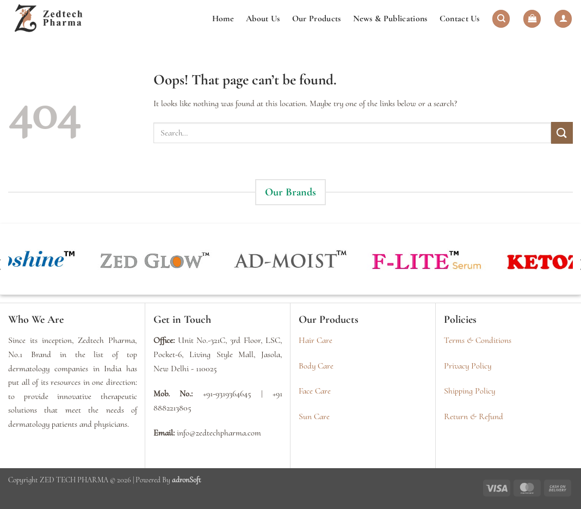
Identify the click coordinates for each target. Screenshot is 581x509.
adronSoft (186, 480)
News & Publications (390, 18)
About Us (263, 18)
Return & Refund (473, 416)
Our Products (316, 18)
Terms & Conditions (477, 340)
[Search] (501, 19)
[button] (532, 19)
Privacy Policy (467, 365)
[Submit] (562, 132)
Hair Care (315, 340)
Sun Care (314, 416)
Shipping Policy (469, 390)
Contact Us (460, 18)
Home (223, 18)
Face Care (315, 390)
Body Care (316, 365)
